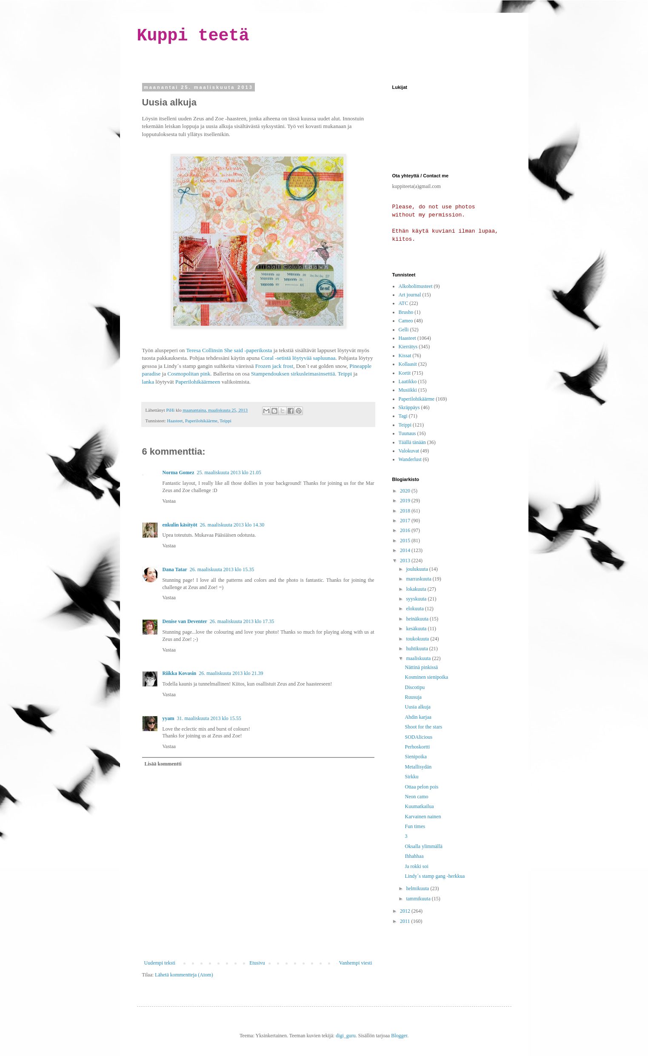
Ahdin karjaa (418, 717)
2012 (405, 911)
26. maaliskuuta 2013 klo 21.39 (231, 673)
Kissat (405, 356)
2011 (405, 921)
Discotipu (415, 687)
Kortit (405, 373)
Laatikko (408, 381)
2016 (405, 530)
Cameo (406, 321)
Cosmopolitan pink (189, 373)
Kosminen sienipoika (426, 677)
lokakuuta (416, 589)
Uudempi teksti (160, 963)
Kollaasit (408, 364)
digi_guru (346, 1036)
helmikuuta (418, 888)
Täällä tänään (412, 442)
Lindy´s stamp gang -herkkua (435, 876)
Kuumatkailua (419, 806)
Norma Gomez (178, 472)
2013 (405, 561)
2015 (405, 541)
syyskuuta (417, 599)
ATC (403, 303)
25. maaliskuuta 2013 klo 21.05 (229, 472)
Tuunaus (407, 433)
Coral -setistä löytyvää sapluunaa (298, 358)
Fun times (415, 826)
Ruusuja (413, 697)
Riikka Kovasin (180, 673)
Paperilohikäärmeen (197, 382)
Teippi (345, 373)
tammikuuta (418, 899)
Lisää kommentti (163, 764)
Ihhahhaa (414, 856)
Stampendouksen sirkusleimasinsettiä (293, 373)
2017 (405, 521)
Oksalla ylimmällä (423, 846)
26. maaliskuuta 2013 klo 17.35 (242, 621)
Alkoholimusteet (416, 286)
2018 (405, 511)
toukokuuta (418, 639)
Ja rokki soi (416, 866)
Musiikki (408, 390)
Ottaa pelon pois (421, 787)
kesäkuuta (417, 629)
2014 (405, 550)
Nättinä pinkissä (421, 667)
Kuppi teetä (193, 36)
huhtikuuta (417, 649)
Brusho (406, 312)
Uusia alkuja (417, 707)
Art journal (410, 295)
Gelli (404, 330)
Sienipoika (415, 757)
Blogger (399, 1036)
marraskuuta (419, 579)
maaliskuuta (419, 658)
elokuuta (415, 609)
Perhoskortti (417, 747)
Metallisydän (418, 767)
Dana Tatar (175, 569)
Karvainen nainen (423, 817)
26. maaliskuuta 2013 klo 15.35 (222, 569)
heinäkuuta (418, 619)
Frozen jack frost (274, 366)
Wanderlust (410, 459)
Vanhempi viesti (355, 963)
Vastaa (169, 501)
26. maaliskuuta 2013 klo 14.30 (232, 525)
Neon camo (416, 797)
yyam (168, 718)
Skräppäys (409, 407)
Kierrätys (408, 347)
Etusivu (257, 963)
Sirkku (411, 777)
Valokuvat (409, 451)
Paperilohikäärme (201, 420)
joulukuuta (417, 569)
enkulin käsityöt (180, 525)
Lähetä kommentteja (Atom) (184, 975)
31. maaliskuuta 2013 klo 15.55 (209, 718)
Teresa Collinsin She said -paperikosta (229, 350)
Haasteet (175, 420)
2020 (405, 491)
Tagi (403, 416)
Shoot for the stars (423, 727)
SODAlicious (418, 737)
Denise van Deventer (185, 621)
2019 (405, 501)
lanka (148, 382)
